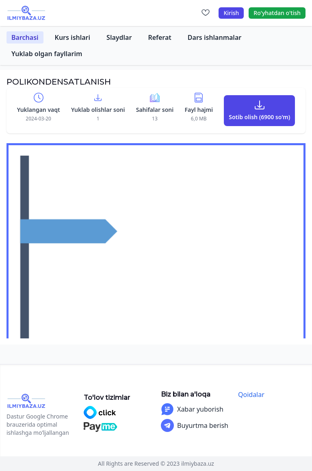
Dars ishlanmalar (214, 37)
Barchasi (25, 37)
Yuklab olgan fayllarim (46, 53)
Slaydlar (119, 37)
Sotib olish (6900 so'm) (259, 117)
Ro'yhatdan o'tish (277, 13)
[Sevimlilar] (205, 13)
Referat (159, 37)
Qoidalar (251, 394)
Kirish (231, 13)
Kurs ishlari (73, 37)
